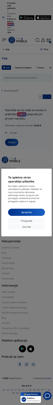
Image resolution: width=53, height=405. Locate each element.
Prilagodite (26, 220)
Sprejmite (26, 212)
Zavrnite (26, 226)
